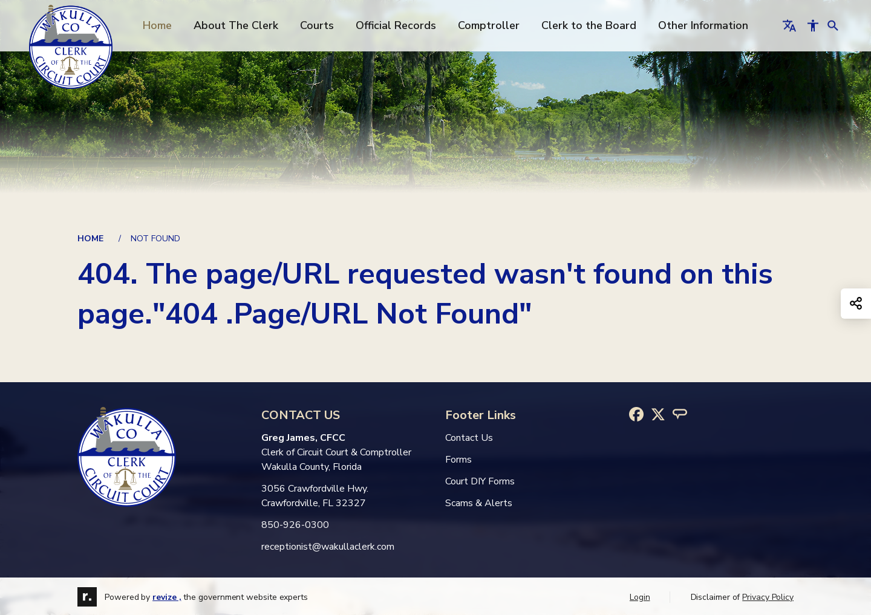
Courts (317, 25)
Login (640, 597)
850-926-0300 (295, 525)
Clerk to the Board (588, 25)
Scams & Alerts (478, 503)
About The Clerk (236, 25)
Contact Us (469, 437)
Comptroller (489, 25)
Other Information (703, 25)
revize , (166, 597)
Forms (458, 459)
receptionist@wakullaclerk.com (327, 546)
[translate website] (789, 25)
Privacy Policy (768, 597)
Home (157, 25)
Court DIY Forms (480, 481)
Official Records (396, 25)
